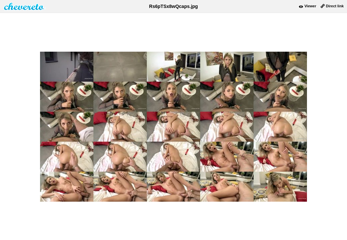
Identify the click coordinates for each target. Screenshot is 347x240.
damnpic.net (24, 6)
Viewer (310, 6)
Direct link (335, 6)
